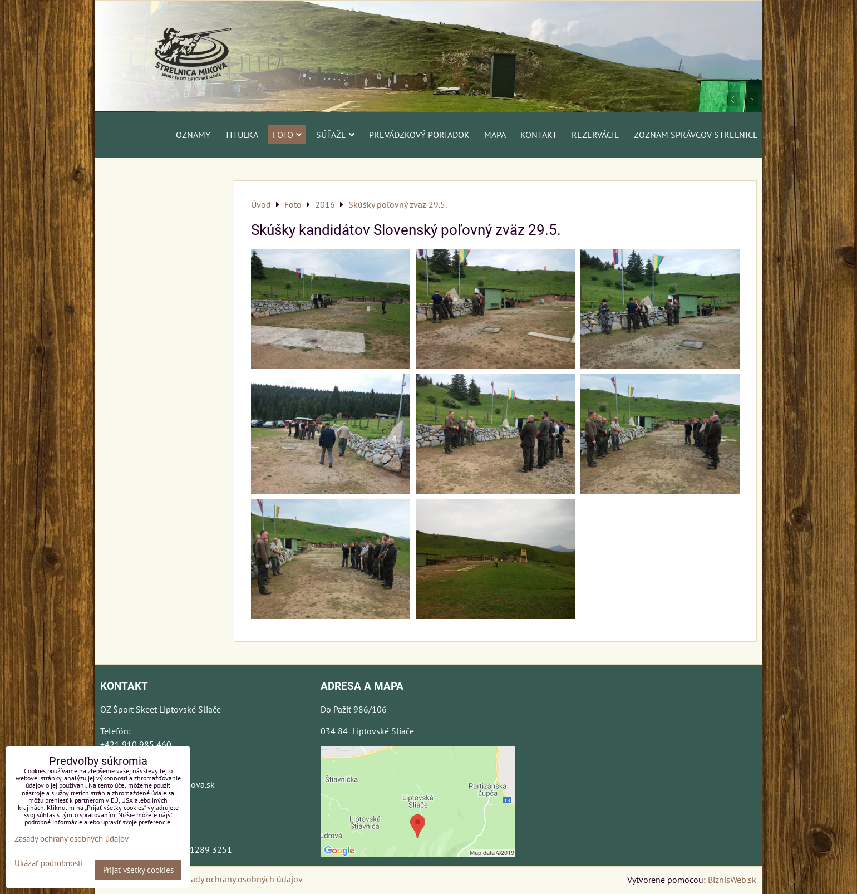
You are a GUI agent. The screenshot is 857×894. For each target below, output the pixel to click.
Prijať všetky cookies (138, 869)
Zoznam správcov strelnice (696, 134)
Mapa (495, 134)
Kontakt (538, 134)
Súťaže (335, 134)
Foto (287, 134)
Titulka (241, 134)
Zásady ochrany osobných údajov (240, 879)
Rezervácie (595, 134)
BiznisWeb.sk (732, 879)
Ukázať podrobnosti (48, 863)
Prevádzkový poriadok (419, 134)
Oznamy (193, 134)
